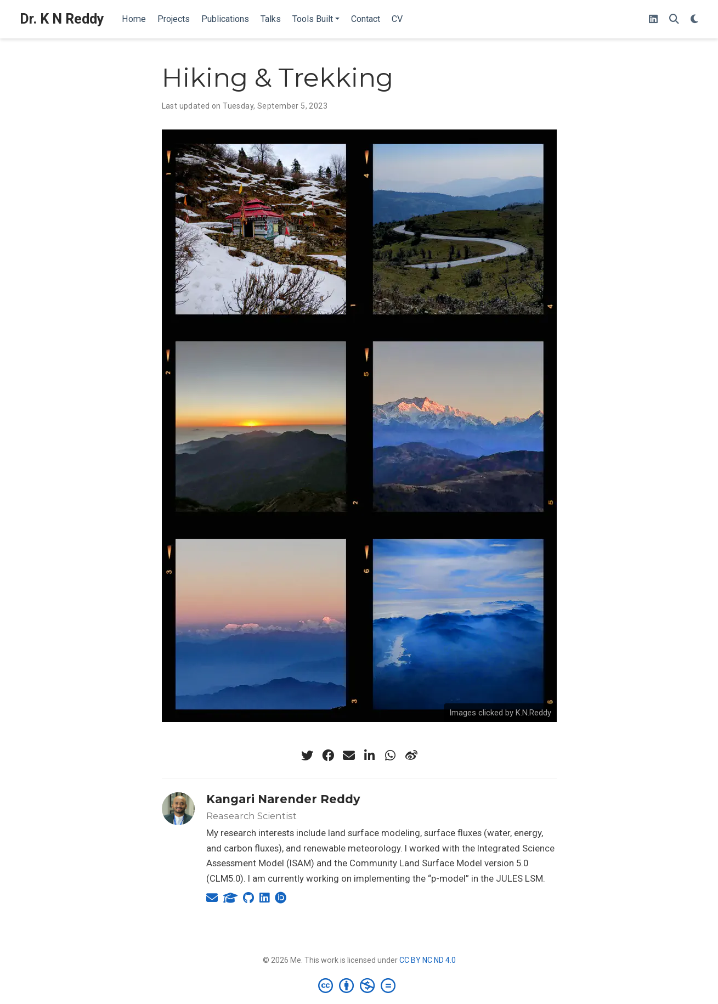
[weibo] (411, 755)
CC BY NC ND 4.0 (427, 960)
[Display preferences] (694, 19)
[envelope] (349, 755)
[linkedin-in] (369, 755)
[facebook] (328, 755)
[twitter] (307, 755)
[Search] (674, 19)
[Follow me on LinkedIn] (653, 19)
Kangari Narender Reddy (283, 799)
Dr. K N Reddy (62, 19)
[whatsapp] (390, 755)
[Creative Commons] (359, 985)
